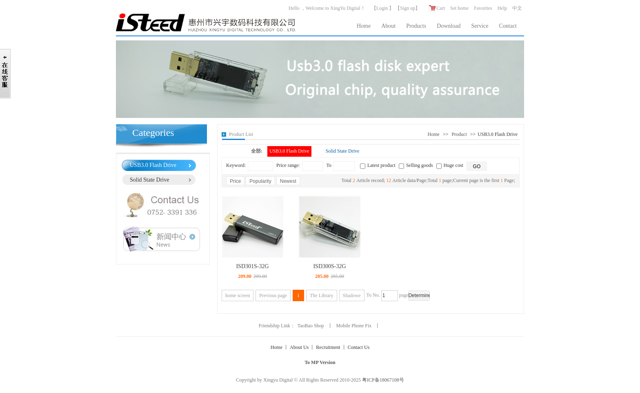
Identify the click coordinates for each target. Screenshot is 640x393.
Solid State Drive (149, 180)
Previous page (273, 295)
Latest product (381, 165)
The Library (321, 295)
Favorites (483, 8)
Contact (508, 26)
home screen (237, 295)
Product (459, 134)
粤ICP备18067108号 (383, 380)
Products (416, 26)
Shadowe (352, 295)
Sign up (407, 8)
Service (479, 26)
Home (364, 26)
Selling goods (419, 165)
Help (502, 8)
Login (382, 8)
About (388, 26)
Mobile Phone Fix (354, 326)
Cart (436, 8)
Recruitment (328, 347)
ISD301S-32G (252, 266)
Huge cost (453, 165)
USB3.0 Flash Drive (153, 165)
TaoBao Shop (311, 326)
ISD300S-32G (329, 266)
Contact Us (359, 347)
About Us (299, 347)
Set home (459, 8)
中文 (517, 8)
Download (448, 26)
